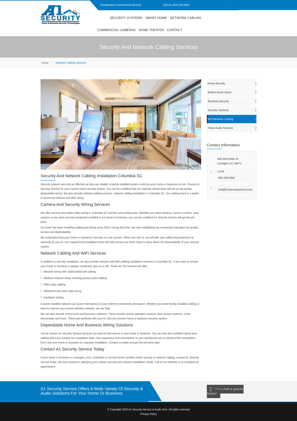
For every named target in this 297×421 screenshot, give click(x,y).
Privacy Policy (148, 414)
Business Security (232, 101)
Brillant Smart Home (232, 92)
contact (174, 30)
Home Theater (151, 30)
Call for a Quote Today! (225, 391)
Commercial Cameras (116, 30)
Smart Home (156, 18)
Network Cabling (185, 18)
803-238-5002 (181, 4)
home (102, 18)
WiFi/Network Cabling (232, 119)
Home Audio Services (232, 128)
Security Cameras (232, 110)
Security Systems (126, 18)
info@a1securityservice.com (235, 189)
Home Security (232, 83)
